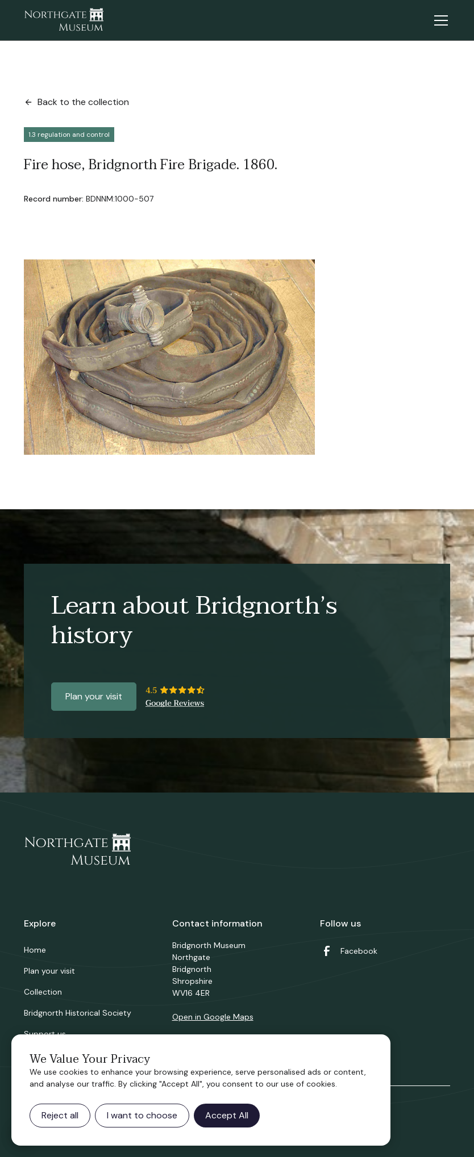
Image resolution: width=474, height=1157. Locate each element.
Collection (43, 992)
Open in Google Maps (212, 1017)
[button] (438, 20)
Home (35, 950)
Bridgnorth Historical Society (77, 1013)
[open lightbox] (169, 357)
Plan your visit (93, 696)
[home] (63, 20)
